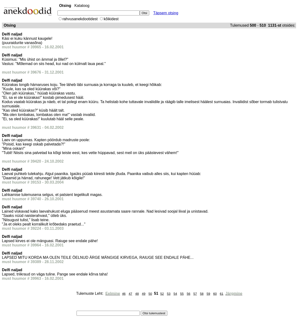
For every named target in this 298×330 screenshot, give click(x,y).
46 (124, 293)
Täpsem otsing (165, 13)
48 (137, 293)
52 (162, 293)
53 (168, 293)
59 (208, 293)
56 (188, 293)
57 (195, 293)
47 (130, 293)
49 (143, 293)
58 (202, 293)
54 (175, 293)
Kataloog (81, 6)
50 (150, 293)
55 (182, 293)
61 (221, 293)
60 (215, 293)
